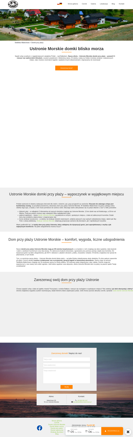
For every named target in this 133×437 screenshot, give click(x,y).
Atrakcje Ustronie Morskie (45, 221)
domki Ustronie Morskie (46, 215)
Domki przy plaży (57, 428)
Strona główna (57, 421)
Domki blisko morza (57, 426)
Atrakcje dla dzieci (56, 432)
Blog (57, 434)
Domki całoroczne (57, 430)
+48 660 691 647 (82, 400)
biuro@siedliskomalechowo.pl (82, 402)
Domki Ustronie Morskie (56, 424)
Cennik (56, 422)
